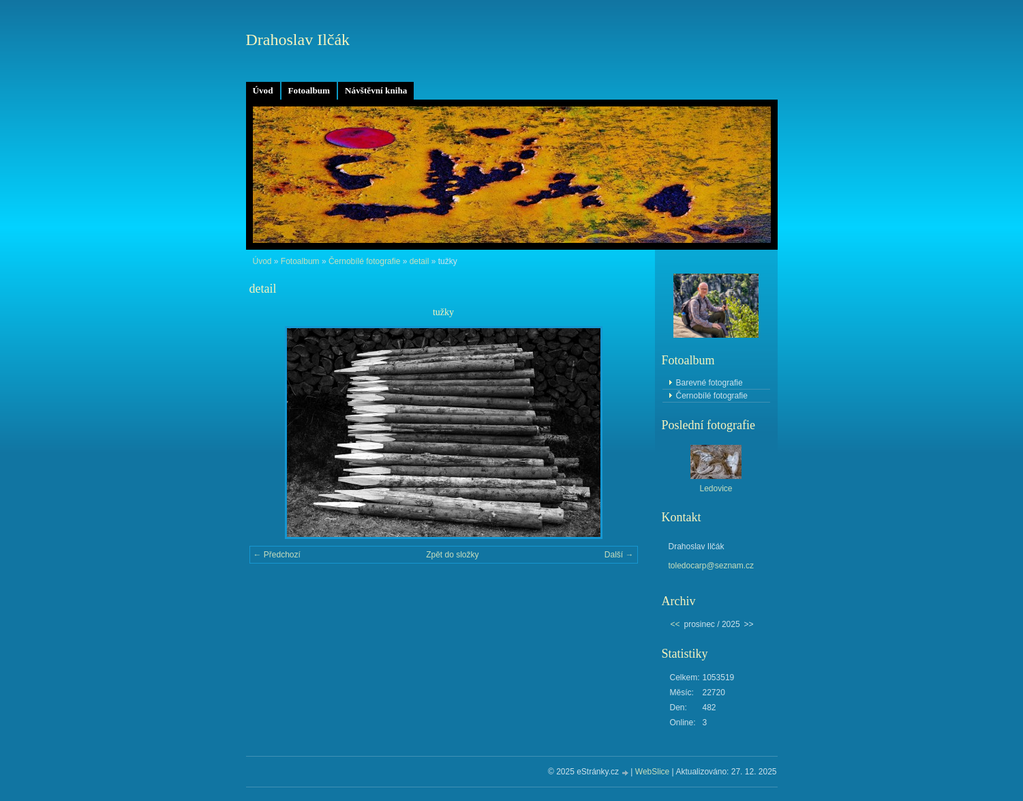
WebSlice (652, 771)
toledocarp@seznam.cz (711, 565)
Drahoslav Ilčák (298, 39)
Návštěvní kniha (376, 90)
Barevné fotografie (709, 383)
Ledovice (715, 488)
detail (419, 261)
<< (675, 624)
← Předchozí (277, 554)
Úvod (263, 90)
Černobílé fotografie (364, 261)
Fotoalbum (309, 90)
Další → (619, 554)
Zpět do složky (452, 554)
